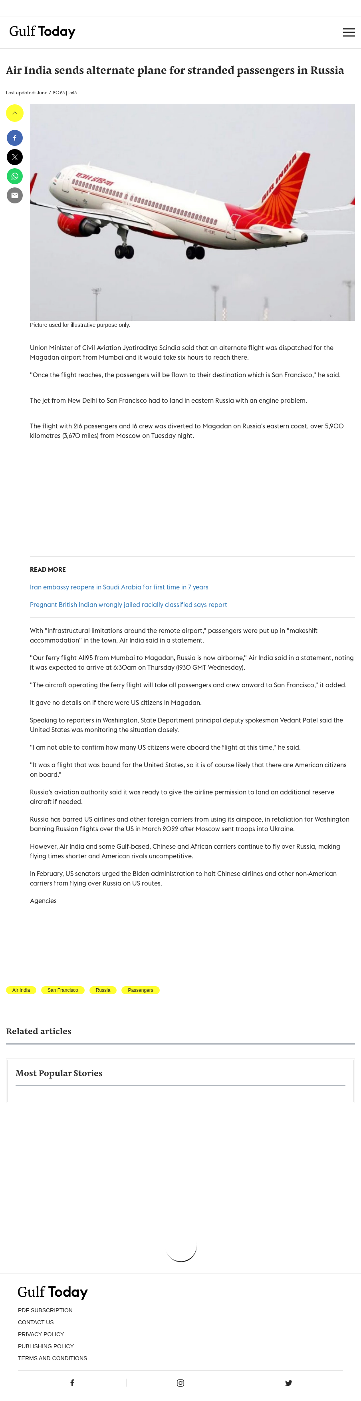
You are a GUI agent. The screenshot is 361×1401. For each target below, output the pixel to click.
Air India (21, 990)
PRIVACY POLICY (41, 1334)
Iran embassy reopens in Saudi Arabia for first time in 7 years (119, 587)
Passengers (140, 990)
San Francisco (63, 990)
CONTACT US (36, 1322)
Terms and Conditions (52, 1358)
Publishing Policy (46, 1346)
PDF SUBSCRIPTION (45, 1310)
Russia (103, 990)
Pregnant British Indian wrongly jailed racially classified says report (128, 605)
